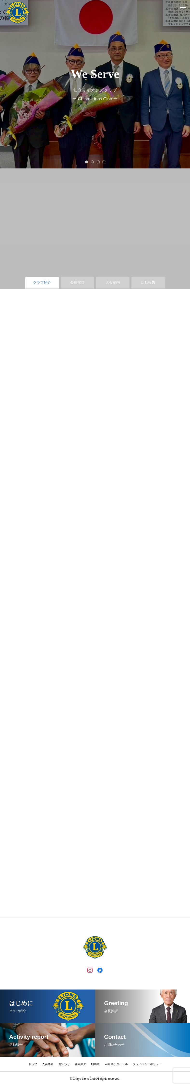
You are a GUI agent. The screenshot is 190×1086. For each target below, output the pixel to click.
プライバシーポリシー (147, 1064)
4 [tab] (104, 162)
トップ (32, 1064)
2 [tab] (92, 162)
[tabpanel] (95, 84)
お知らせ (64, 1064)
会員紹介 (80, 1064)
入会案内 (48, 1064)
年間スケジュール (116, 1064)
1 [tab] (86, 162)
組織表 (95, 1064)
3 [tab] (98, 162)
